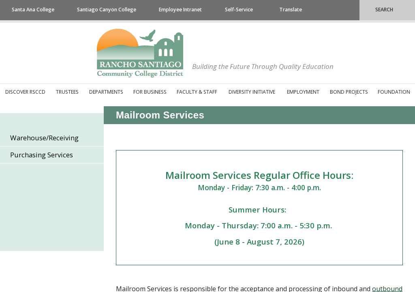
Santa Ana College (33, 9)
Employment (303, 91)
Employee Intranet (180, 9)
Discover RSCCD (25, 91)
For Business (150, 91)
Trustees (67, 91)
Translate (290, 9)
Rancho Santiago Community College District (140, 53)
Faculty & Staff (197, 91)
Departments (106, 91)
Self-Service (239, 9)
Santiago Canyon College (106, 9)
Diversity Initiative (252, 91)
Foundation (394, 91)
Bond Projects (349, 91)
